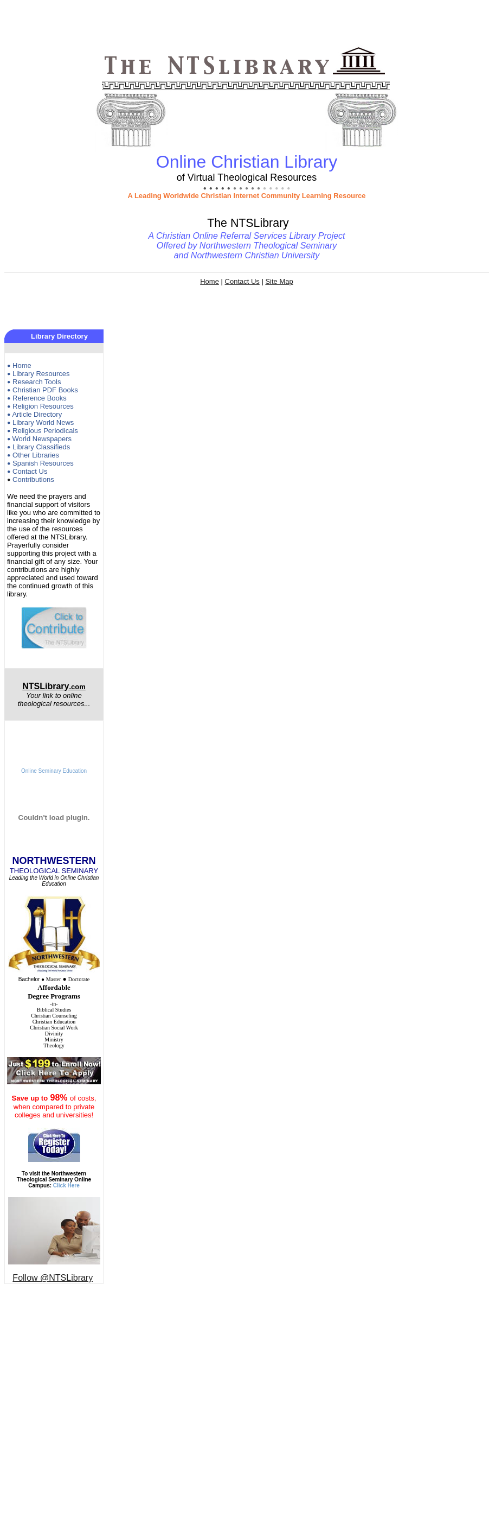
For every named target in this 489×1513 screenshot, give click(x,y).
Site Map (279, 281)
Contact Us (242, 281)
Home (209, 281)
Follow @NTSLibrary (52, 1277)
